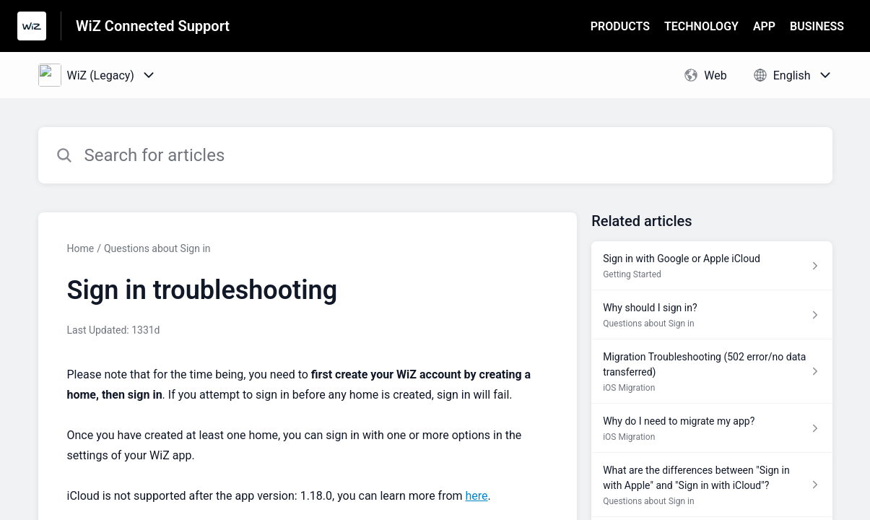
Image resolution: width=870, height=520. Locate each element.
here (477, 496)
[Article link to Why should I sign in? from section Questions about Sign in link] (711, 314)
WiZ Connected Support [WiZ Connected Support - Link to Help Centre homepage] (153, 26)
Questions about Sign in (157, 248)
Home (81, 248)
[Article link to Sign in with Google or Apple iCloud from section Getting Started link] (711, 265)
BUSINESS (817, 26)
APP (764, 26)
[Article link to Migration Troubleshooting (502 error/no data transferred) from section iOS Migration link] (711, 371)
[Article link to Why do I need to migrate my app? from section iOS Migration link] (711, 428)
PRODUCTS (620, 26)
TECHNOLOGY (701, 26)
